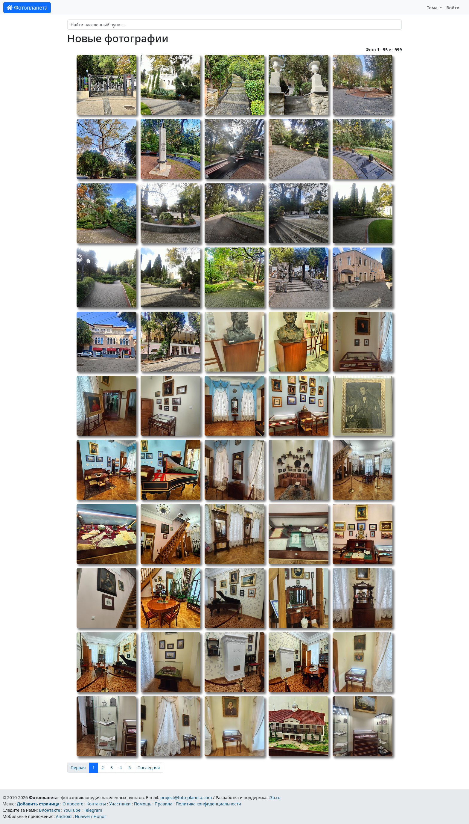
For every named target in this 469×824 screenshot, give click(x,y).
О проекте (73, 804)
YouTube (71, 810)
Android (64, 816)
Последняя (149, 767)
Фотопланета (27, 7)
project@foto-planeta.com (186, 797)
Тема (433, 7)
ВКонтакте (49, 810)
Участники (120, 804)
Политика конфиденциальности (208, 804)
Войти (452, 7)
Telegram (93, 810)
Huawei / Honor (90, 816)
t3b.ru (275, 797)
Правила (163, 804)
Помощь (142, 804)
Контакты (96, 804)
